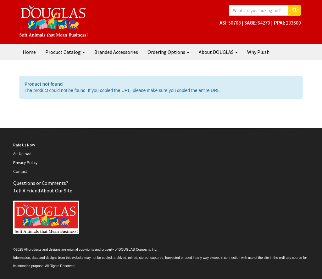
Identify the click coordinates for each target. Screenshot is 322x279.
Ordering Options (168, 52)
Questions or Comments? (40, 183)
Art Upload (22, 154)
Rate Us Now (24, 145)
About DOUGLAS (218, 52)
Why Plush (258, 52)
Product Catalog (65, 52)
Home (29, 52)
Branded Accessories (116, 52)
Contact (20, 171)
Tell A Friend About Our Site (42, 190)
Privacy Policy (25, 162)
